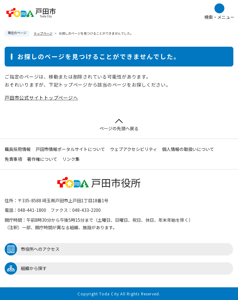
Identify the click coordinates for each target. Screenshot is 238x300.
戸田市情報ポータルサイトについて (70, 149)
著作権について (42, 159)
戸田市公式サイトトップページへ (41, 97)
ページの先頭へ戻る (119, 125)
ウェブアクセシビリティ (133, 149)
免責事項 (13, 159)
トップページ (43, 33)
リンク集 (71, 159)
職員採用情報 (18, 149)
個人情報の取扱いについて (188, 149)
